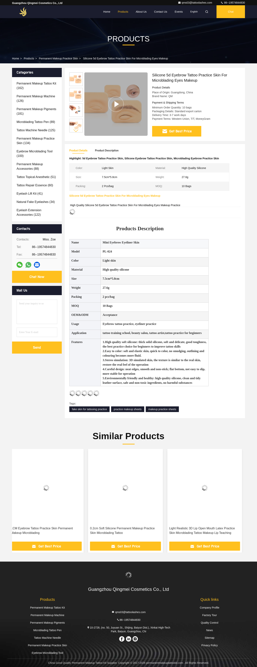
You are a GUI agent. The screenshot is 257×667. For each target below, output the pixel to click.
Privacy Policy (209, 645)
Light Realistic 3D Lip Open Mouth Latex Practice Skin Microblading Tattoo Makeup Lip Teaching (205, 530)
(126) (36, 98)
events (179, 11)
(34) (36, 201)
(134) (36, 141)
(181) (36, 111)
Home (106, 11)
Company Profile (209, 607)
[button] (76, 130)
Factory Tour (209, 615)
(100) (35, 153)
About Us (141, 11)
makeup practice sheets (162, 409)
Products (123, 11)
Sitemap (209, 637)
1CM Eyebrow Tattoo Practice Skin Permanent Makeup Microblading (45, 530)
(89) (36, 122)
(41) (30, 193)
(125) (36, 130)
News (209, 630)
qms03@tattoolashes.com (195, 2)
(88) (30, 166)
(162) (36, 86)
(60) (35, 185)
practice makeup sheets (128, 409)
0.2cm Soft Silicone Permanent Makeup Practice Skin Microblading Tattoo (125, 530)
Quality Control (209, 622)
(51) (36, 177)
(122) (29, 212)
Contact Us (160, 11)
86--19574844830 (232, 2)
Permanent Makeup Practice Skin (58, 58)
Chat (231, 11)
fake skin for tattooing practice (89, 409)
